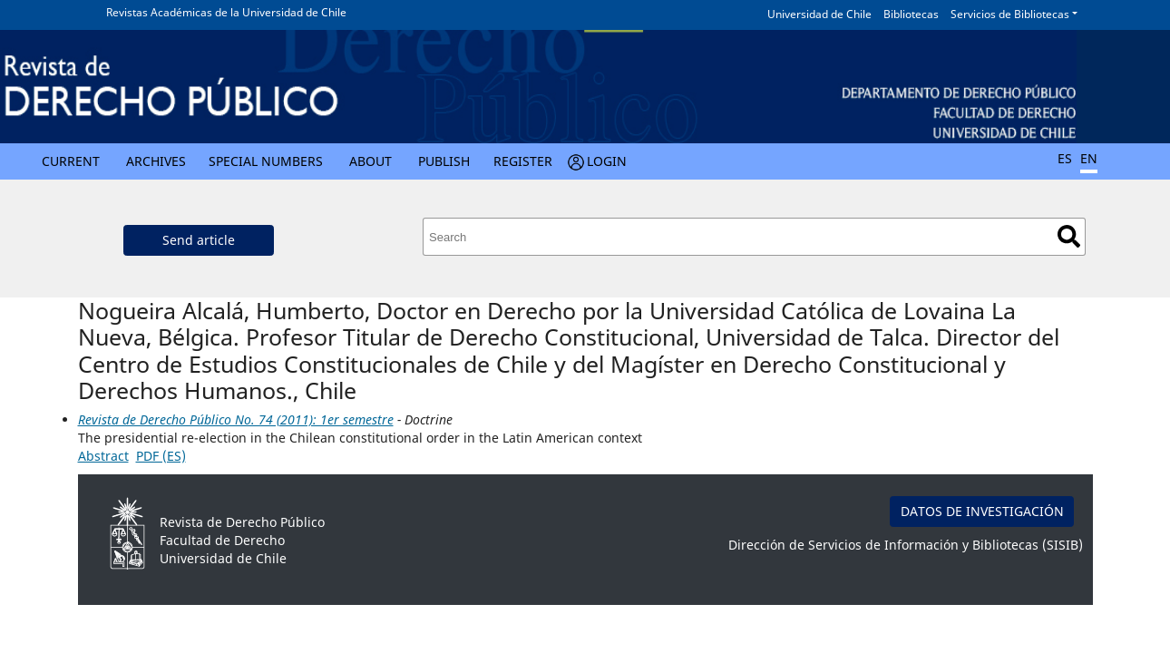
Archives (156, 161)
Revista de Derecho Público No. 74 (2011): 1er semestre (236, 419)
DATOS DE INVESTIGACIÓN (982, 511)
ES (1065, 158)
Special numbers (266, 161)
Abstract (103, 455)
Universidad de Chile (819, 14)
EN (1088, 158)
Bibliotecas (911, 14)
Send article (198, 240)
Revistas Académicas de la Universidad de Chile (226, 12)
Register (522, 161)
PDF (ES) (161, 455)
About (370, 161)
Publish (444, 161)
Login (607, 161)
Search (1069, 236)
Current (71, 161)
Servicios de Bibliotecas (1010, 14)
